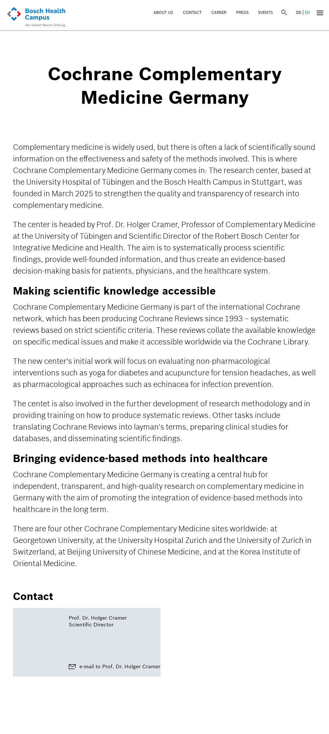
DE (298, 12)
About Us (163, 12)
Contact (192, 12)
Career (218, 12)
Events (265, 12)
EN (307, 12)
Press (242, 12)
